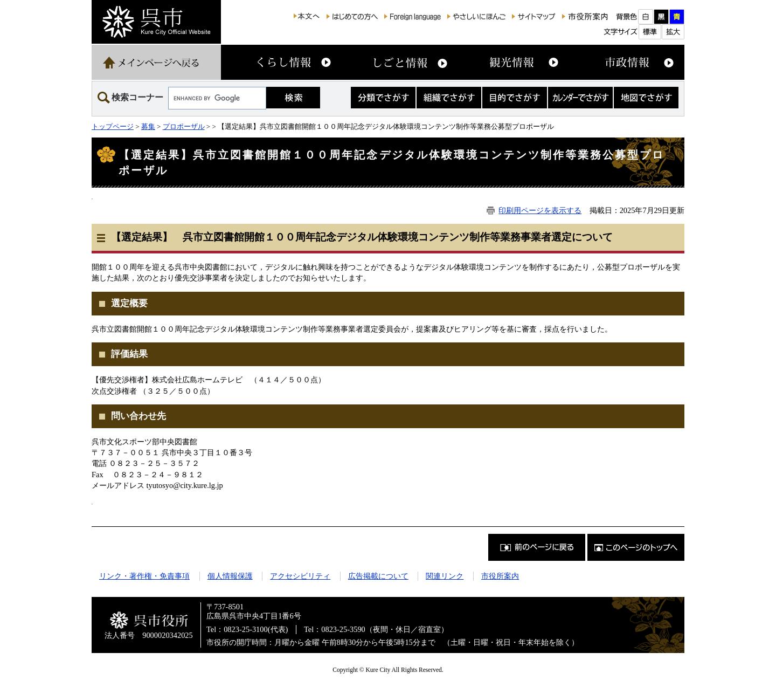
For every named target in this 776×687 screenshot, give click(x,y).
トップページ (113, 126)
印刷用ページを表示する (539, 210)
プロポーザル (184, 126)
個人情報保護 (230, 576)
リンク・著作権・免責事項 (144, 576)
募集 (148, 126)
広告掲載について (378, 576)
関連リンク (444, 576)
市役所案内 (500, 576)
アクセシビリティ (300, 576)
